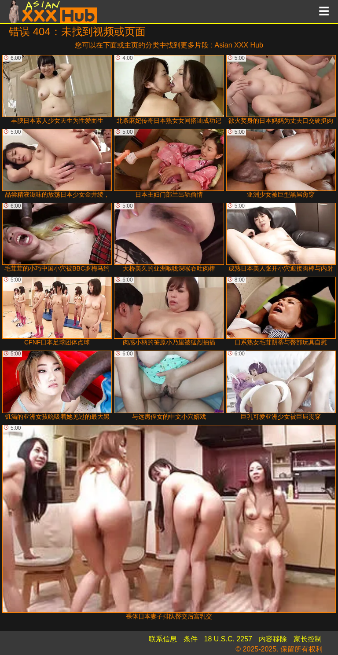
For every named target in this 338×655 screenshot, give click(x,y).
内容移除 (273, 639)
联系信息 (163, 639)
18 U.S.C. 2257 (228, 639)
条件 (191, 639)
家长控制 (308, 639)
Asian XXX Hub (239, 45)
